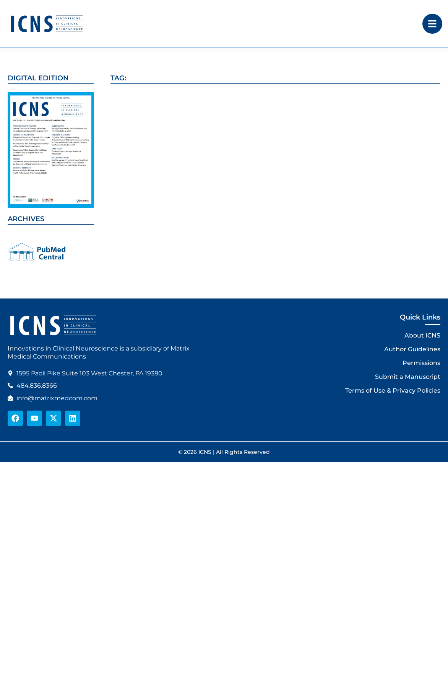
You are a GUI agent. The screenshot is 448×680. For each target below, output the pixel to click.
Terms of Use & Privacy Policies (392, 390)
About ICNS (422, 335)
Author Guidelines (412, 349)
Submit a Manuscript (407, 376)
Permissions (421, 363)
